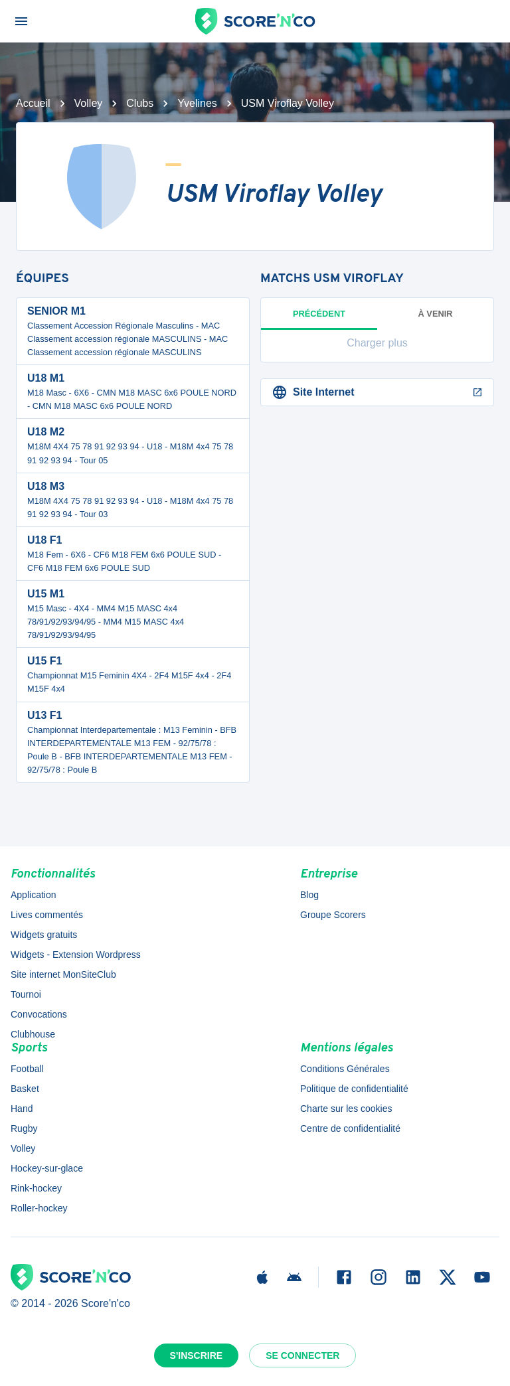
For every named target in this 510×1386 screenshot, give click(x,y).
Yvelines (197, 103)
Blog (309, 894)
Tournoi (26, 994)
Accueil (33, 103)
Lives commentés (47, 914)
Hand (22, 1108)
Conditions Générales (345, 1068)
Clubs (139, 103)
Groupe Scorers (333, 914)
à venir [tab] (435, 314)
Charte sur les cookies (346, 1108)
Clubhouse (33, 1034)
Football (27, 1068)
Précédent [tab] (319, 319)
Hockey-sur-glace (47, 1168)
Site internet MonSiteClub (63, 974)
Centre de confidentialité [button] (350, 1128)
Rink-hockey (36, 1188)
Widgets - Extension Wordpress (76, 954)
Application (33, 894)
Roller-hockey (39, 1208)
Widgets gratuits (44, 934)
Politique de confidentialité (354, 1088)
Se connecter (302, 1355)
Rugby (24, 1128)
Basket (25, 1088)
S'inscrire (196, 1355)
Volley (88, 103)
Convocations (39, 1014)
